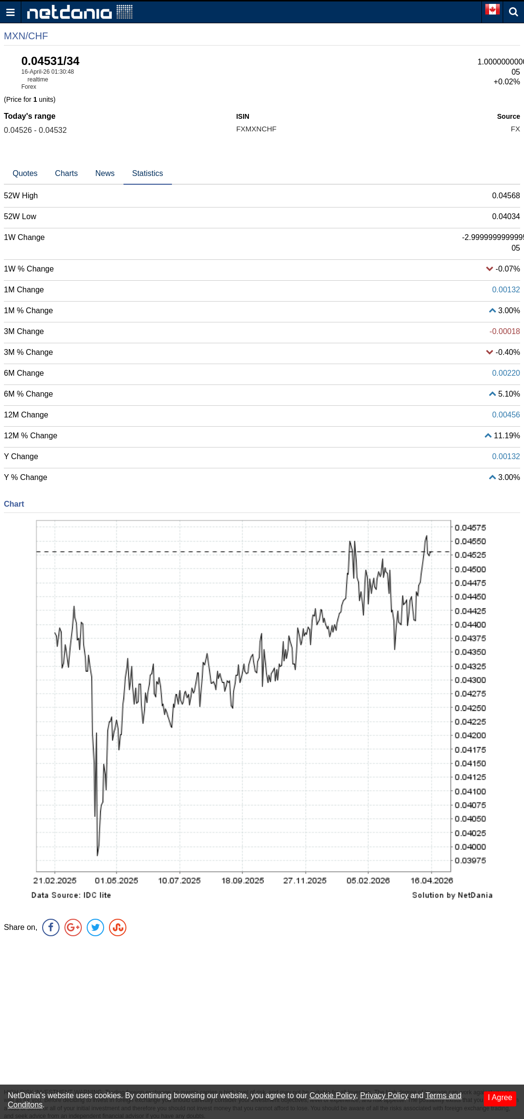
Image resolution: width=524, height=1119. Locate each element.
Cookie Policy (332, 1095)
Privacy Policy (384, 1095)
